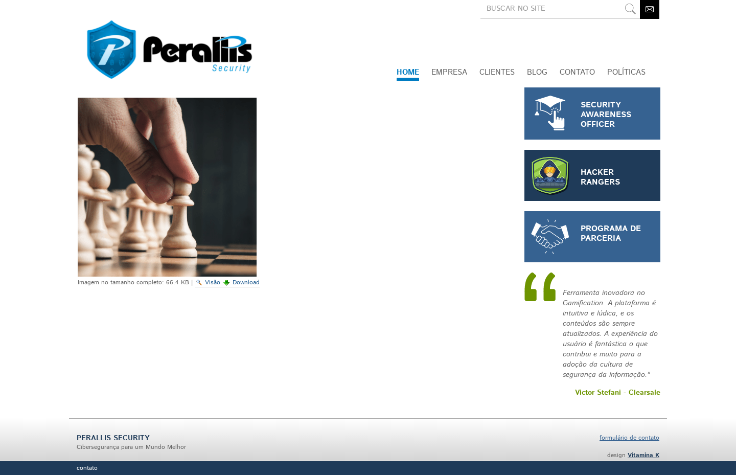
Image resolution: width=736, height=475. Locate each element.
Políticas (626, 72)
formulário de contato (629, 438)
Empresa (449, 72)
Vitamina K (643, 455)
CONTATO (577, 72)
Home (408, 72)
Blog (537, 72)
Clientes (497, 72)
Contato (87, 468)
